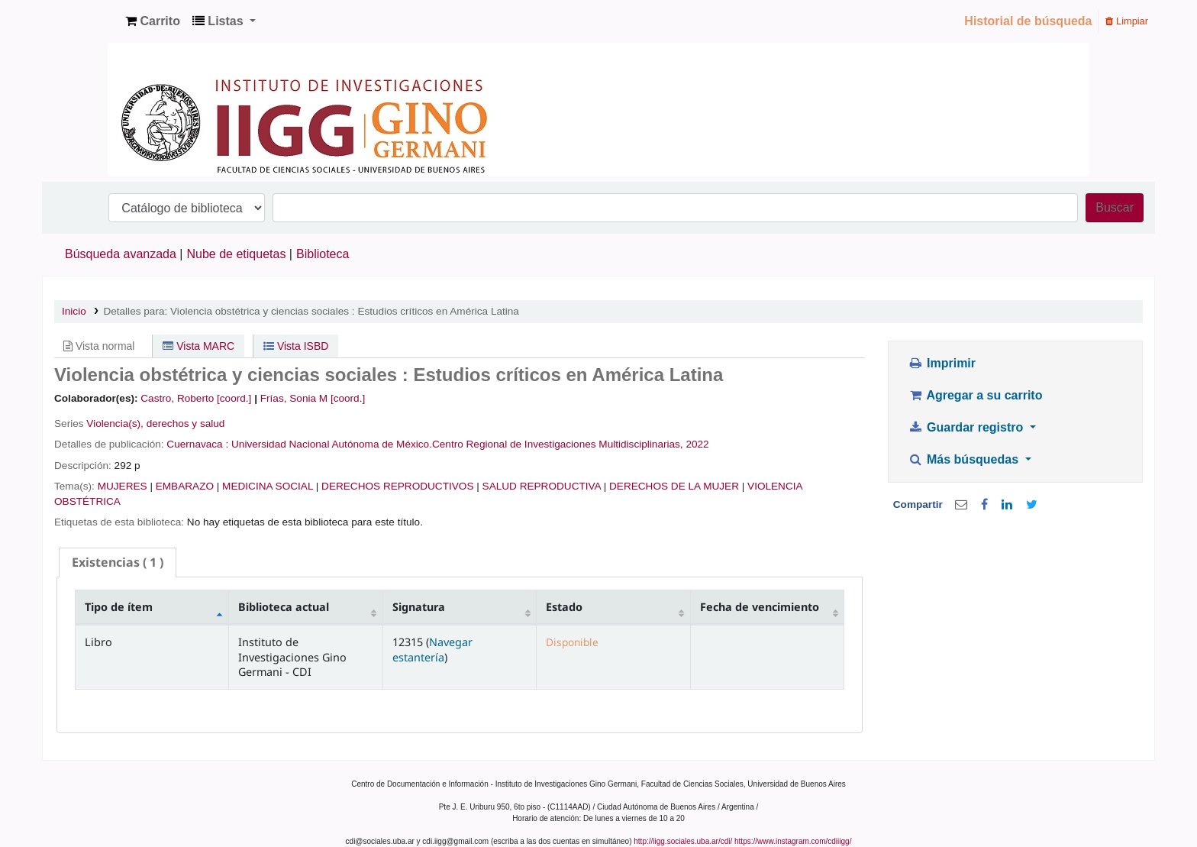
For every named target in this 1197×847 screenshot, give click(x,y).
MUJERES (122, 486)
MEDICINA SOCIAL (267, 486)
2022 (697, 444)
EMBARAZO (185, 486)
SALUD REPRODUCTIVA (541, 486)
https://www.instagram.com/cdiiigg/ (792, 841)
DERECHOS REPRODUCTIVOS (397, 486)
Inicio (74, 311)
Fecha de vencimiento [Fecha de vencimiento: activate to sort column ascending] (759, 607)
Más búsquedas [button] (964, 459)
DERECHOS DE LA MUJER (674, 486)
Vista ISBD (295, 346)
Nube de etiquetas (236, 253)
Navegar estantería (432, 649)
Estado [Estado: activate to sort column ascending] (564, 607)
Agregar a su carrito (975, 395)
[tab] (117, 562)
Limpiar (1126, 21)
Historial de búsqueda (1028, 21)
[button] (152, 21)
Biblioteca (322, 253)
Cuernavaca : (198, 444)
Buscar (1114, 207)
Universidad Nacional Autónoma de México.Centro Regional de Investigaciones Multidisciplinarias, (457, 444)
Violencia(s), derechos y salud (155, 423)
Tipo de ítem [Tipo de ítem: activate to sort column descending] (119, 607)
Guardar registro (967, 427)
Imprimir (942, 363)
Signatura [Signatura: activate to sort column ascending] (418, 607)
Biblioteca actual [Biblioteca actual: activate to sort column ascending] (283, 607)
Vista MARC (198, 346)
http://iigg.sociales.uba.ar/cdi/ (683, 841)
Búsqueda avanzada (120, 253)
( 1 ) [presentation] (117, 562)
